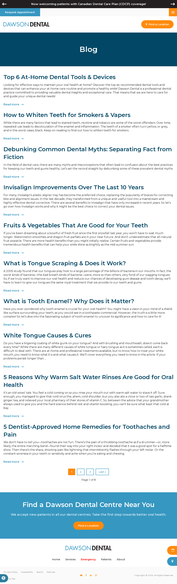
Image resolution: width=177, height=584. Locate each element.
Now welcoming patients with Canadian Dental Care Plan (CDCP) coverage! (88, 4)
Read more (11, 104)
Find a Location (88, 525)
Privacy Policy (10, 572)
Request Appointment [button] (20, 12)
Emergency (88, 559)
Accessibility (27, 572)
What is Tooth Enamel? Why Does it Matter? (68, 301)
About (121, 559)
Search (39, 572)
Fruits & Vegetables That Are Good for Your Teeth (75, 225)
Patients (106, 559)
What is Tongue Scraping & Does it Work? (64, 263)
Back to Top (9, 578)
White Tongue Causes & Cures (47, 335)
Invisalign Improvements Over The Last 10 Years (73, 187)
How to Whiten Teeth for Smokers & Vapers (67, 114)
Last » (102, 471)
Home (56, 559)
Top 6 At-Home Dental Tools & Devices (59, 77)
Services (70, 559)
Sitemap (51, 572)
